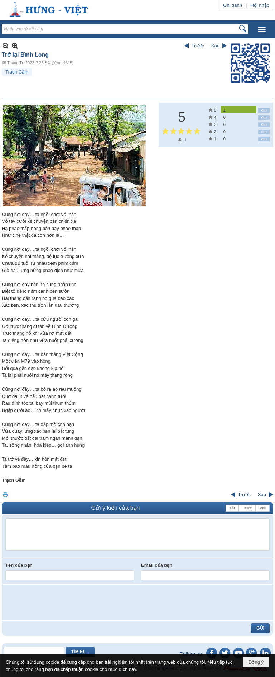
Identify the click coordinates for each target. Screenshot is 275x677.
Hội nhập (259, 5)
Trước (198, 45)
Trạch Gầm (16, 72)
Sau (215, 45)
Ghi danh (232, 5)
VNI (263, 508)
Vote (264, 110)
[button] (262, 29)
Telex (247, 508)
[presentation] (59, 602)
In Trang (5, 494)
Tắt (232, 508)
